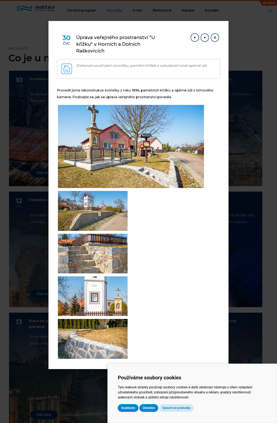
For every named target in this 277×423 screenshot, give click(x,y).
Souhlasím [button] (159, 408)
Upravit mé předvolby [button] (207, 408)
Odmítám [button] (179, 408)
